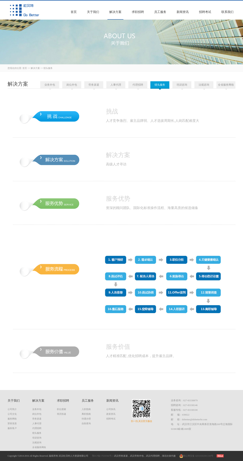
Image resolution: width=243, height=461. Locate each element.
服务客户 (12, 428)
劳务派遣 (93, 84)
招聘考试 (205, 12)
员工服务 (160, 12)
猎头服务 (48, 68)
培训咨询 (182, 84)
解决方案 (115, 12)
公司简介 (12, 409)
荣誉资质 (12, 423)
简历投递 (61, 414)
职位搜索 (61, 409)
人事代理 (115, 84)
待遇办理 (86, 418)
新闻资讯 (183, 12)
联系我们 (227, 12)
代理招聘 (138, 84)
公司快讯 (110, 409)
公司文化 (12, 414)
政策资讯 (110, 414)
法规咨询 (204, 84)
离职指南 (86, 414)
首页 (74, 12)
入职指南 (86, 409)
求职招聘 (138, 12)
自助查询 (86, 423)
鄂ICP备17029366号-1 (103, 456)
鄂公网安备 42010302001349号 (196, 456)
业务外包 (49, 84)
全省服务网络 (226, 84)
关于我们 (93, 12)
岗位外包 (71, 84)
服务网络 (12, 418)
